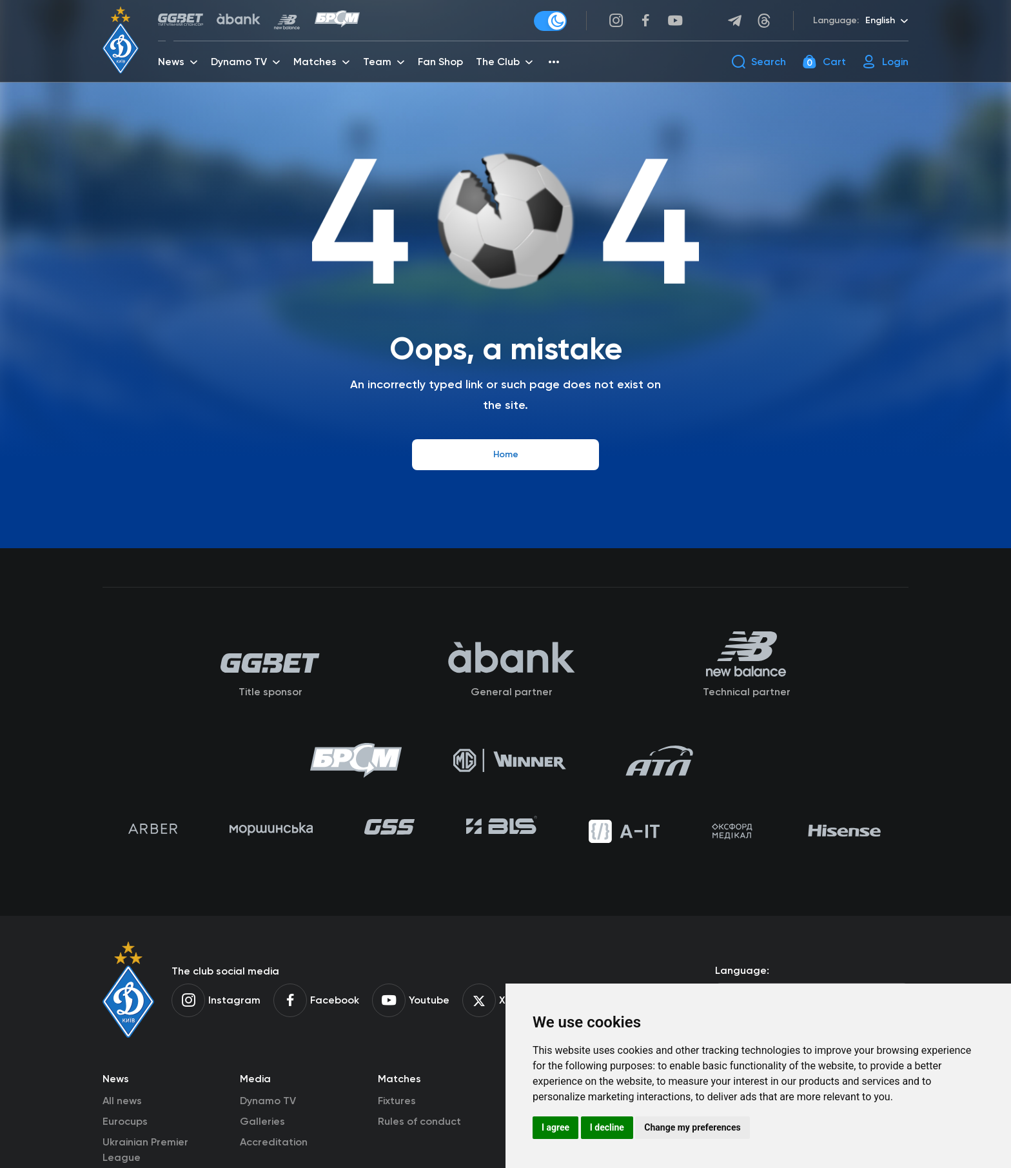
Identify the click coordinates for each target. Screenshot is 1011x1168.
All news (122, 1100)
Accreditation (274, 1142)
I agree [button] (555, 1127)
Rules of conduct (419, 1121)
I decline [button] (607, 1127)
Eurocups (125, 1121)
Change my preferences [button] (692, 1127)
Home (505, 454)
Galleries (262, 1121)
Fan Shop (440, 61)
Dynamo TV (268, 1100)
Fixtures (397, 1100)
